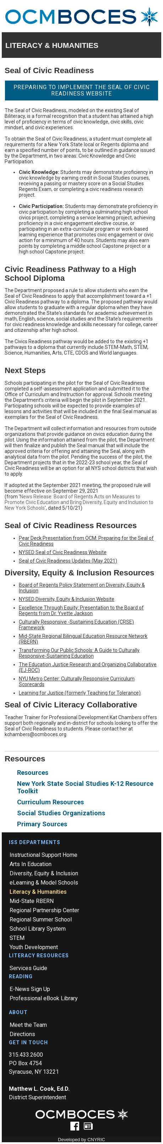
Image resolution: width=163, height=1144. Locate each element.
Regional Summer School (41, 919)
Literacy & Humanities (38, 891)
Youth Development (34, 947)
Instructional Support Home (43, 855)
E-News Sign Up (30, 989)
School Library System (38, 928)
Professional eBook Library (44, 998)
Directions (22, 1034)
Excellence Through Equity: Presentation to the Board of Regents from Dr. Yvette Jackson (81, 610)
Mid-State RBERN (32, 901)
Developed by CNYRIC (81, 1139)
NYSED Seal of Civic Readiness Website (63, 552)
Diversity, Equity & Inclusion (44, 873)
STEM (17, 938)
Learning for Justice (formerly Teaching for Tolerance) (80, 693)
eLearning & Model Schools (44, 882)
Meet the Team (28, 1025)
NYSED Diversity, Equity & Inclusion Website (66, 599)
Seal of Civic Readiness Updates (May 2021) (68, 561)
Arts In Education (30, 864)
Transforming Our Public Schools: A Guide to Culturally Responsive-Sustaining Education (79, 653)
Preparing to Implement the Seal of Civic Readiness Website (81, 90)
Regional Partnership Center (44, 910)
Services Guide (28, 968)
